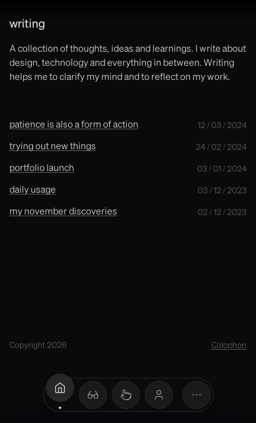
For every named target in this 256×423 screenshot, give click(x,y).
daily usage (32, 189)
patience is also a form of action (73, 124)
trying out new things (52, 145)
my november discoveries (63, 210)
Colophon (229, 344)
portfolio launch (41, 167)
